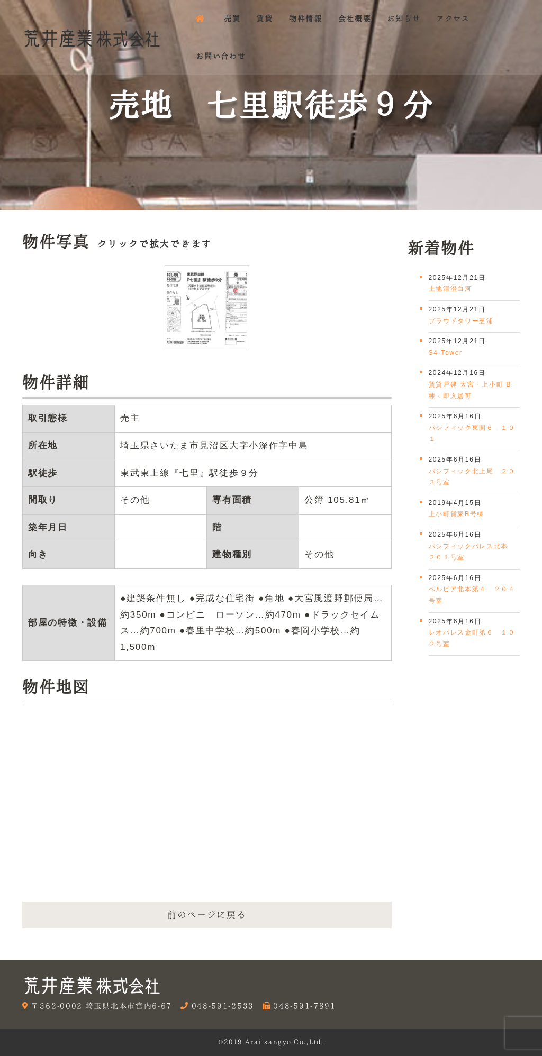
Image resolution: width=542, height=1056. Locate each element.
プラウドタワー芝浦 (461, 321)
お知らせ (403, 18)
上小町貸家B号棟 (457, 514)
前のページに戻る (207, 914)
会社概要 (355, 18)
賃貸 (264, 18)
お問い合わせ (221, 56)
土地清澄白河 (450, 288)
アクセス (452, 18)
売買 (232, 18)
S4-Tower (446, 352)
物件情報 (305, 18)
